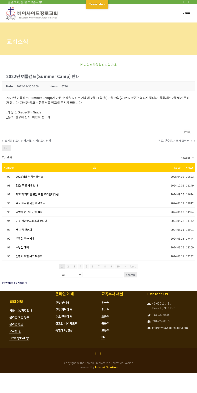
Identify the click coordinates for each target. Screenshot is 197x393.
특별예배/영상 (64, 330)
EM (103, 337)
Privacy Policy (19, 338)
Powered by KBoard (14, 283)
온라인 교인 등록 (19, 317)
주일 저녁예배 (63, 309)
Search (130, 275)
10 (118, 266)
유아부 (105, 303)
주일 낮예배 (62, 303)
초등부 (105, 316)
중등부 (105, 323)
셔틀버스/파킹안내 (20, 310)
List (6, 148)
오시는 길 (15, 331)
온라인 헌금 (16, 324)
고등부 (105, 330)
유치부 (105, 309)
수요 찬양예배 (63, 316)
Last (133, 266)
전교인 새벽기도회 (66, 323)
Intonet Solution (106, 367)
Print (187, 131)
